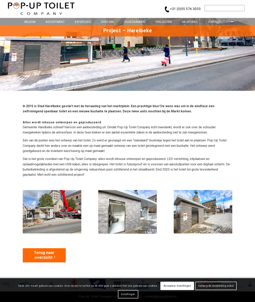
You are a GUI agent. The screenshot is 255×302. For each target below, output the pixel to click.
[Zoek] (224, 8)
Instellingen (128, 294)
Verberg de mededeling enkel (216, 285)
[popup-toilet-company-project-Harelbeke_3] (203, 211)
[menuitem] (28, 21)
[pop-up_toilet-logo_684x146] (41, 9)
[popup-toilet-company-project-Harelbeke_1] (52, 211)
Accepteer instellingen (177, 285)
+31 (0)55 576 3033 (185, 9)
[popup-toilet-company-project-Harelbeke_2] (127, 211)
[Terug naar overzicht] (44, 255)
